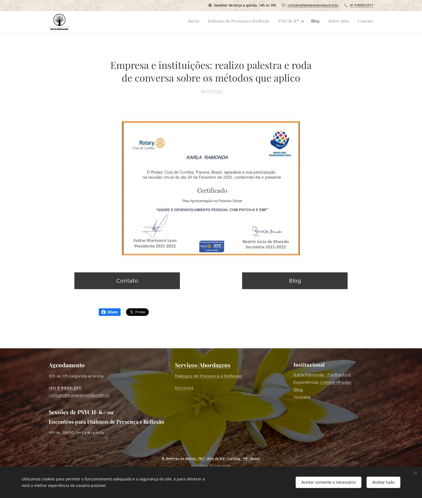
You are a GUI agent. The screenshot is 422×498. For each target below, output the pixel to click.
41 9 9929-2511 (361, 5)
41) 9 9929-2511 (66, 387)
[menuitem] (329, 22)
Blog (298, 389)
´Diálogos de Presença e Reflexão (208, 376)
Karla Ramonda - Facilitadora (323, 374)
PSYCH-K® (184, 388)
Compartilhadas (335, 382)
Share (109, 312)
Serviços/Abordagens (202, 365)
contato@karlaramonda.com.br (313, 5)
